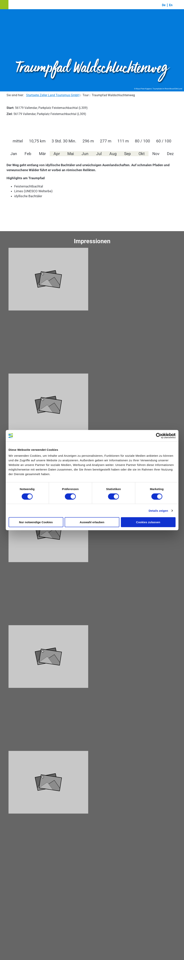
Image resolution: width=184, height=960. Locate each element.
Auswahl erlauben (92, 522)
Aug (113, 153)
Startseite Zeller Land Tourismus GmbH (52, 95)
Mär (42, 153)
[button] (4, 4)
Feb (28, 153)
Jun (85, 153)
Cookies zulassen (148, 522)
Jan (13, 153)
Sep (127, 153)
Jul (99, 153)
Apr (57, 153)
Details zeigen (158, 510)
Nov (155, 153)
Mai (70, 153)
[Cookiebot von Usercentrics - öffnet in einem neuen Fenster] (159, 436)
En (170, 5)
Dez (170, 153)
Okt (142, 153)
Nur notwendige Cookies (36, 522)
